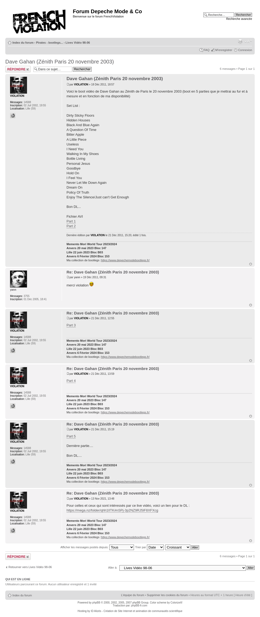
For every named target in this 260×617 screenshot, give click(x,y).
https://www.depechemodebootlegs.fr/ (125, 260)
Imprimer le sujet (240, 41)
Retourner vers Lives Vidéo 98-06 (30, 567)
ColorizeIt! (176, 602)
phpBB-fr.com (139, 605)
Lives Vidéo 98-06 (78, 42)
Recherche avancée (239, 18)
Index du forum (22, 42)
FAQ (206, 50)
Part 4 (71, 381)
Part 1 (71, 221)
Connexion (245, 50)
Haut (250, 264)
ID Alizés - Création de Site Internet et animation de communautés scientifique (136, 611)
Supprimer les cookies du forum (167, 595)
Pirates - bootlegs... (49, 42)
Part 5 (71, 436)
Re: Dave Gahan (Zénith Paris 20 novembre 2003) (112, 272)
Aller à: (112, 567)
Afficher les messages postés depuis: (97, 547)
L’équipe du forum (132, 595)
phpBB (96, 602)
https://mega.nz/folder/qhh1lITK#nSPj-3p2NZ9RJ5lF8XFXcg (112, 510)
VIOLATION (81, 84)
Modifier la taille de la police (248, 41)
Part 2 (71, 226)
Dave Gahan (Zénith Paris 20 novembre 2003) (59, 62)
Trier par (149, 547)
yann (77, 277)
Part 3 (71, 325)
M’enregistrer (223, 50)
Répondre (18, 69)
